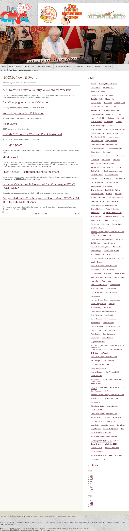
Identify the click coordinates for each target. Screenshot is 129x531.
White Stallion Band (113, 326)
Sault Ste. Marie (97, 99)
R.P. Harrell (116, 167)
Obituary (112, 304)
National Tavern (107, 338)
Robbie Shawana (97, 292)
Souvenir (109, 114)
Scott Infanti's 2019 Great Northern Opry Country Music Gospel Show (105, 441)
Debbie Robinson (97, 182)
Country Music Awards (63, 67)
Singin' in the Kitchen (112, 190)
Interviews (110, 156)
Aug (91, 483)
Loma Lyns (95, 338)
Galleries (97, 67)
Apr (91, 476)
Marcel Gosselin (109, 270)
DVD (102, 289)
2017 (106, 349)
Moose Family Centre (111, 251)
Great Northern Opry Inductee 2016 (104, 266)
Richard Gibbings (97, 114)
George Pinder (119, 277)
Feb (91, 503)
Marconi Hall (110, 99)
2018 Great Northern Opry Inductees (104, 406)
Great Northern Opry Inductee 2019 (104, 414)
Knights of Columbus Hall (112, 213)
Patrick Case (95, 110)
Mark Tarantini (115, 285)
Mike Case (105, 224)
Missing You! (10, 157)
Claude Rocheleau (112, 448)
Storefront (107, 67)
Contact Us (78, 67)
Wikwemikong (96, 307)
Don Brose (95, 224)
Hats (92, 118)
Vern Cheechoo (108, 361)
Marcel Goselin (111, 292)
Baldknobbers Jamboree (113, 171)
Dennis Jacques (119, 273)
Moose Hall (117, 247)
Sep (91, 485)
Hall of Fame (29, 67)
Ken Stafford (95, 323)
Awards (93, 84)
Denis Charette (96, 319)
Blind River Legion (97, 228)
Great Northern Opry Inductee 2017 (104, 311)
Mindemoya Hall (97, 141)
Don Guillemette (109, 334)
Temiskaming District (98, 137)
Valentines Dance (97, 201)
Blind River (108, 103)
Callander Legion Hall (111, 110)
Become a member (98, 198)
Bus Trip (120, 258)
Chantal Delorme (97, 209)
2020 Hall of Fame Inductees (101, 455)
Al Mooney (95, 235)
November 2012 (108, 88)
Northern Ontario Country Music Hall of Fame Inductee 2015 (107, 232)
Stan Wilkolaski (96, 315)
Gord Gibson (95, 296)
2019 (122, 429)
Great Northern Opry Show (100, 247)
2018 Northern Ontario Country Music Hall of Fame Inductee (107, 380)
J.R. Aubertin (120, 179)
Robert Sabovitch (112, 209)
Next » (77, 214)
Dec (91, 491)
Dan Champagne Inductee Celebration (26, 102)
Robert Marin (95, 270)
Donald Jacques (97, 107)
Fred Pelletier (106, 281)
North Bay (106, 254)
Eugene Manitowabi (98, 342)
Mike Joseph (95, 361)
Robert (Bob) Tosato (110, 429)
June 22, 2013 (119, 103)
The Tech (94, 289)
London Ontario (96, 262)
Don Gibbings (96, 391)
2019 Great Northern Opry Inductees (104, 436)
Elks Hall (94, 179)
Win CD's (118, 194)
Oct (91, 487)
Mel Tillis (106, 167)
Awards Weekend (97, 133)
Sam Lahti (107, 152)
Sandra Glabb (96, 417)
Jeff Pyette (107, 391)
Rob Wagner (95, 254)
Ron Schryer (95, 459)
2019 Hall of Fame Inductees (101, 433)
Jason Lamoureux (107, 425)
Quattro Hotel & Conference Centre (104, 330)
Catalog (111, 118)
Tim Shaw (119, 239)
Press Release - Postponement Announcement (31, 172)
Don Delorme (96, 273)
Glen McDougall (116, 349)
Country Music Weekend (108, 84)
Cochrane (111, 125)
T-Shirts (118, 114)
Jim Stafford (106, 160)
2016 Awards (111, 289)
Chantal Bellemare (97, 421)
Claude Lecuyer (96, 448)
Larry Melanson (111, 141)
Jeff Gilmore (95, 243)
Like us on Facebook (115, 198)
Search (88, 67)
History (18, 67)
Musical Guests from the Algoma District (105, 372)
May (91, 478)
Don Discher (111, 421)
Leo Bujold (108, 315)
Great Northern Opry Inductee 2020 (104, 444)
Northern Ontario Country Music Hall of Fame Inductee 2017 (107, 346)
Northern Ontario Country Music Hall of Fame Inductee (107, 388)
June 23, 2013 (110, 107)
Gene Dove (121, 156)
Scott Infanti (119, 455)
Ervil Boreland (96, 216)
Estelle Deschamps (98, 125)
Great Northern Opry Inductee (102, 239)
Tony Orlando (96, 163)
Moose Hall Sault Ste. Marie (101, 277)
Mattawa (107, 417)
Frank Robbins (96, 376)
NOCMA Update (12, 145)
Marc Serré (95, 398)
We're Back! (10, 123)
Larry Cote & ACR (106, 179)
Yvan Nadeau (96, 383)
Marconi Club (96, 186)
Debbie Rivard (117, 224)
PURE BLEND (107, 235)
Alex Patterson (96, 122)
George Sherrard (97, 326)
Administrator (71, 516)
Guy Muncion (96, 429)
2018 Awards (95, 402)
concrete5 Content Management (11, 516)
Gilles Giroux (95, 152)
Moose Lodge (96, 251)
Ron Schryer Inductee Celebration (23, 113)
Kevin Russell (96, 220)
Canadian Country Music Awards (103, 258)
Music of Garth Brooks (99, 285)
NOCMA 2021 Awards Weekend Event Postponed (32, 134)
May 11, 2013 (96, 103)
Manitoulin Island (109, 243)
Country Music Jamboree (100, 364)
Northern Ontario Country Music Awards (105, 300)
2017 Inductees (110, 319)
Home (4, 67)
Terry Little (107, 273)
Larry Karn (121, 425)
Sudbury (119, 122)
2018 (117, 398)
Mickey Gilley (96, 167)
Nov (91, 489)
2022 (104, 459)
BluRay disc (105, 353)
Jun (91, 479)
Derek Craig (108, 122)
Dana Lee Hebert (112, 201)
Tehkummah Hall (112, 182)
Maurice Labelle (114, 137)
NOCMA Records (97, 194)
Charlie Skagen (96, 190)
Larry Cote (95, 425)
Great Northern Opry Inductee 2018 (104, 357)
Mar (91, 505)
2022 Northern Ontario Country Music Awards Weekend (37, 90)
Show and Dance (111, 175)
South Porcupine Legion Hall (114, 129)
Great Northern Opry (44, 67)
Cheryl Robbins (107, 398)
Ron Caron (117, 417)
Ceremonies (95, 88)
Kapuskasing (95, 213)
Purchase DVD (96, 410)
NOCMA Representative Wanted (103, 95)
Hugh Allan (95, 281)
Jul (91, 481)
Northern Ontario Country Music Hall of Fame (107, 395)
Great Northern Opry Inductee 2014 (104, 144)
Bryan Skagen (96, 349)
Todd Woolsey (96, 171)
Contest (109, 194)
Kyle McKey (107, 186)
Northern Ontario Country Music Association (16, 70)
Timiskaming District (98, 91)
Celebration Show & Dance (114, 216)
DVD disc (94, 353)
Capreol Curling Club (111, 220)
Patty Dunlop (95, 334)
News (11, 67)
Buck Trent (95, 160)
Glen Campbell (108, 163)
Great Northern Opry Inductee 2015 (104, 205)
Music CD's (101, 118)
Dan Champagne (97, 452)
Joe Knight (107, 307)
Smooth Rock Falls (115, 148)
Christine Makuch (97, 156)
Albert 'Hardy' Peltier (98, 304)
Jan (91, 501)
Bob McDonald (108, 323)
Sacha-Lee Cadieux (98, 148)
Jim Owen (116, 160)
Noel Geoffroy (96, 129)
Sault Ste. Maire (97, 175)
